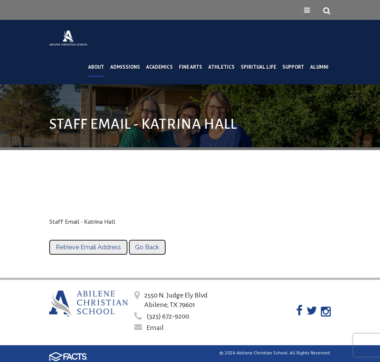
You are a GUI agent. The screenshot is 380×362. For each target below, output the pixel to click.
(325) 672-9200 (168, 316)
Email (155, 327)
